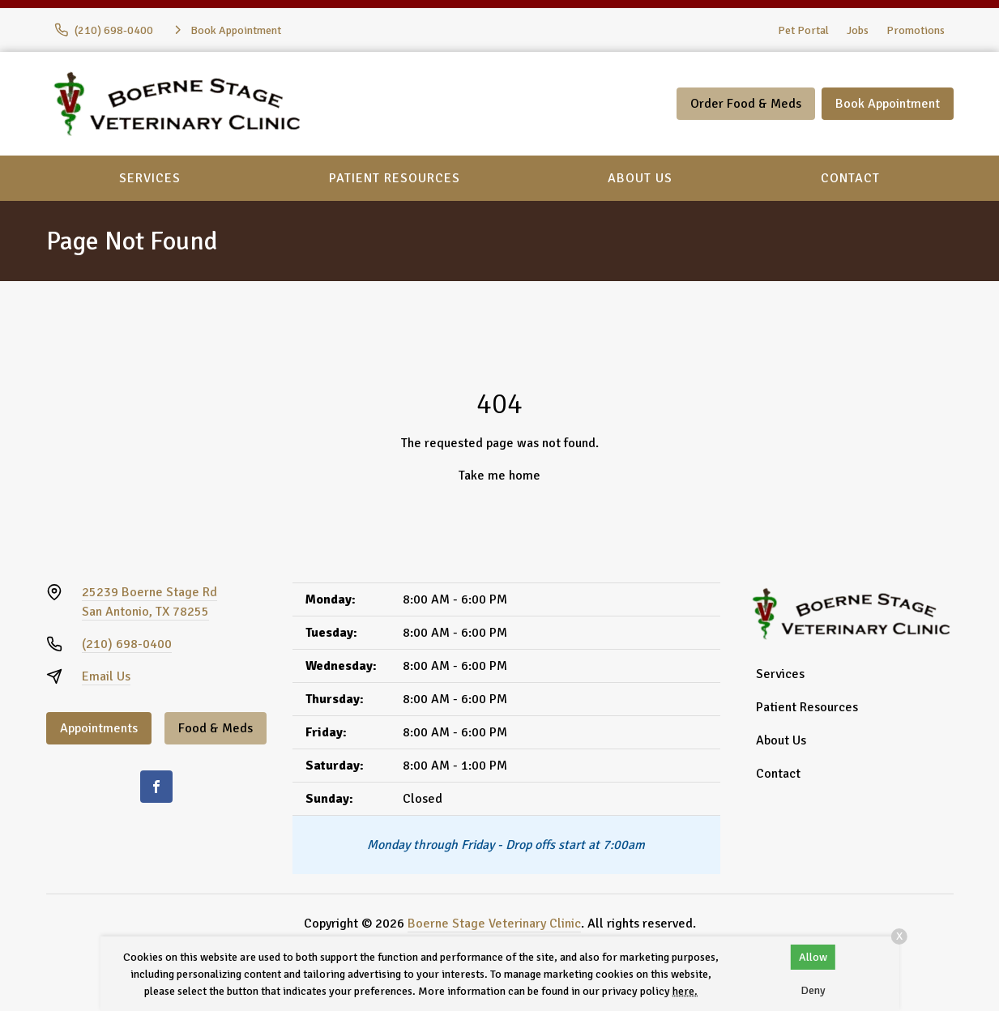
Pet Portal (803, 30)
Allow (813, 957)
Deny (813, 990)
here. (685, 991)
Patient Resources (394, 178)
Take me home (499, 475)
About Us (640, 178)
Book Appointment (887, 104)
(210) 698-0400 (127, 644)
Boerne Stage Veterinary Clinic (494, 923)
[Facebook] (156, 786)
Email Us (106, 676)
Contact (850, 178)
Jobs (858, 30)
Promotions (915, 30)
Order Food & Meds (745, 104)
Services (150, 178)
